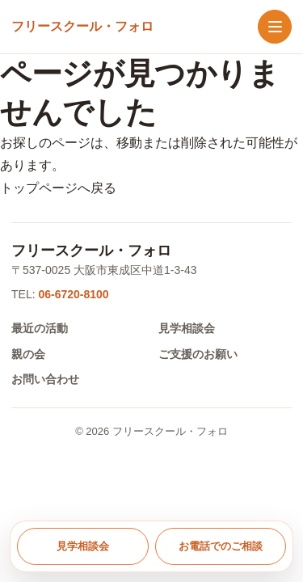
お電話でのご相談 (221, 546)
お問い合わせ (45, 379)
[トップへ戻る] (82, 27)
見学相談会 (186, 328)
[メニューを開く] (275, 27)
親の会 (28, 354)
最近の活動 (39, 328)
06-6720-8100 (73, 294)
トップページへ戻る (58, 188)
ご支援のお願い (198, 354)
